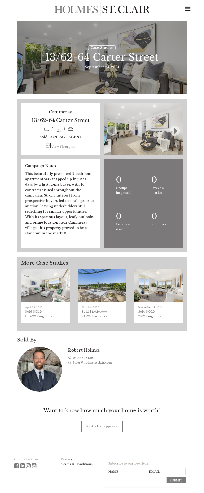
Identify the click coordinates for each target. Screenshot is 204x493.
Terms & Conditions (77, 464)
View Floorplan (61, 147)
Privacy (67, 459)
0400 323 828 (81, 358)
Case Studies (102, 48)
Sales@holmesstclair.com (90, 362)
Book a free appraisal (102, 426)
